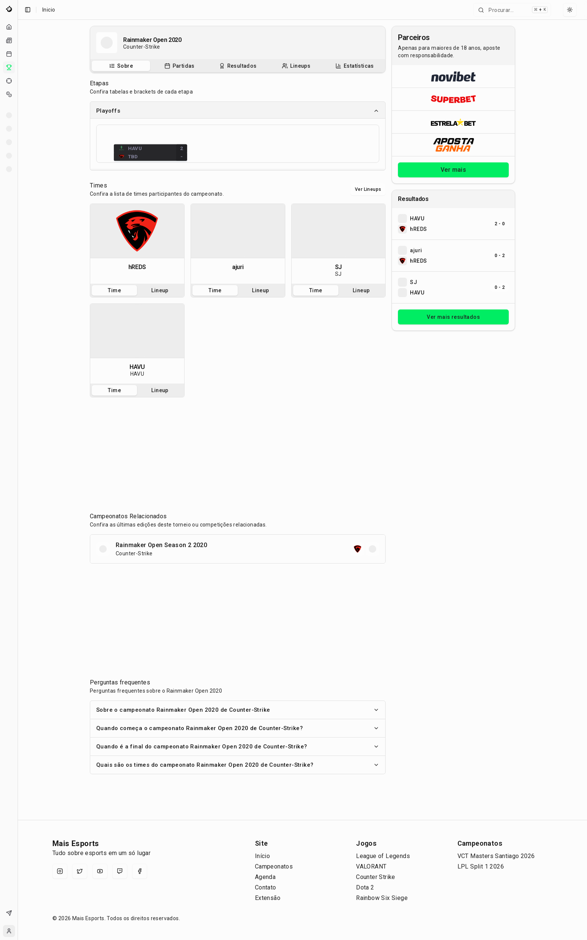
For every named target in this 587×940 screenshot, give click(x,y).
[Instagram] (59, 871)
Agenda (265, 877)
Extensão (267, 897)
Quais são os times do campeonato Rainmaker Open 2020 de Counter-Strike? (237, 765)
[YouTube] (99, 871)
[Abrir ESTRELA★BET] (453, 121)
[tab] (121, 66)
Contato (265, 887)
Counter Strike (375, 877)
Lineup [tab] (159, 290)
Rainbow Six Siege (382, 897)
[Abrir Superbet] (453, 99)
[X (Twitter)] (79, 871)
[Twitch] (119, 871)
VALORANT (371, 866)
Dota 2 (365, 887)
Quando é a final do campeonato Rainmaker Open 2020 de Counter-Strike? (237, 746)
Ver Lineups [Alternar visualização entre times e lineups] (368, 189)
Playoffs (237, 110)
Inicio (48, 10)
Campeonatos (274, 866)
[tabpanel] (137, 244)
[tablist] (237, 66)
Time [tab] (114, 290)
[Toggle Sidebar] (18, 470)
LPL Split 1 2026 (480, 866)
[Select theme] (570, 9)
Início (262, 856)
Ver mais (453, 169)
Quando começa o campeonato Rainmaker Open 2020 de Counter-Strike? (237, 728)
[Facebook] (139, 871)
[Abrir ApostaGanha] (453, 144)
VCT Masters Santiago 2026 (496, 856)
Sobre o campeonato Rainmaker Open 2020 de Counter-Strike (237, 709)
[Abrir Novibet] (453, 76)
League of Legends (383, 856)
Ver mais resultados (453, 317)
